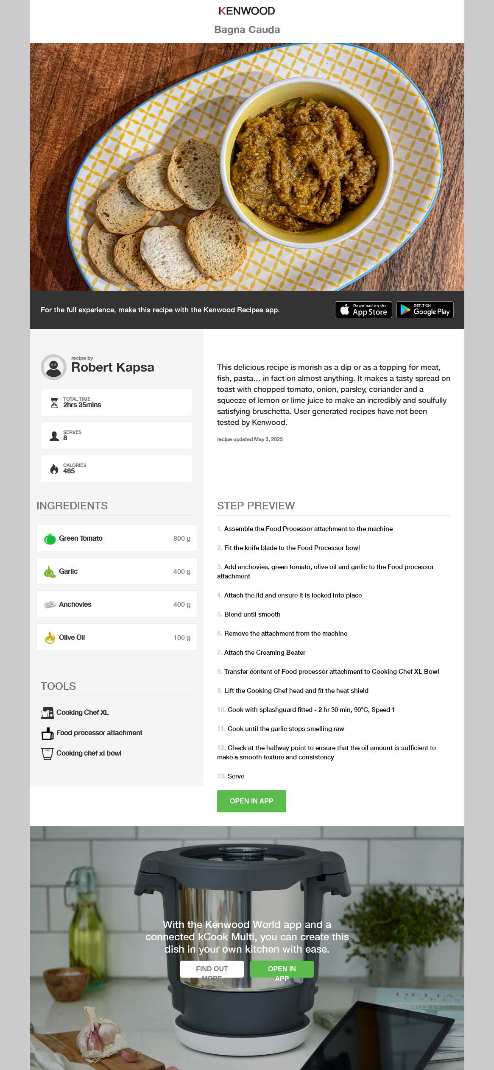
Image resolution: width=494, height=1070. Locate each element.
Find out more (212, 971)
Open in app (252, 801)
